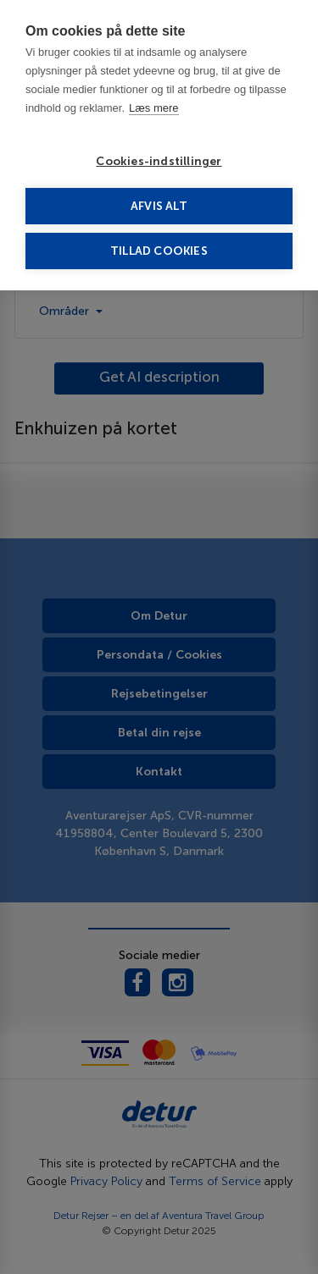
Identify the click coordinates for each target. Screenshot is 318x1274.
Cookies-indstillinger (158, 161)
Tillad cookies (159, 251)
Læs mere (154, 108)
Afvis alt (159, 206)
